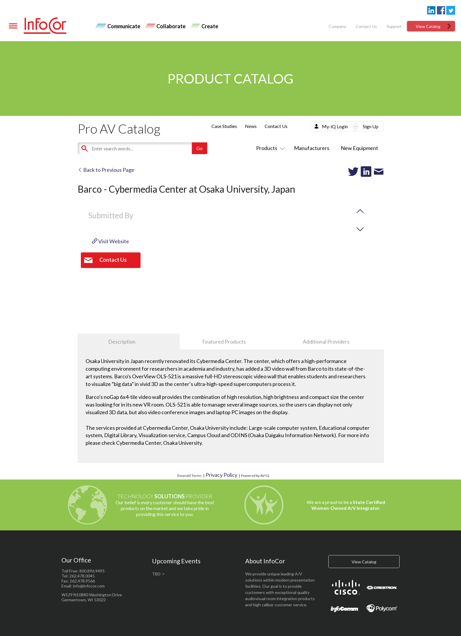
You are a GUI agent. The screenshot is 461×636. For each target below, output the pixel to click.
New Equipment (359, 148)
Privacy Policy (221, 475)
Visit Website (110, 241)
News (251, 126)
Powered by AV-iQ (255, 475)
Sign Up (370, 126)
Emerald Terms (189, 475)
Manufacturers (311, 148)
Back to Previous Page (106, 170)
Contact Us (366, 26)
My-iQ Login (335, 126)
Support (394, 26)
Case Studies (224, 126)
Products (269, 148)
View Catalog (428, 26)
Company (337, 26)
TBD (156, 573)
